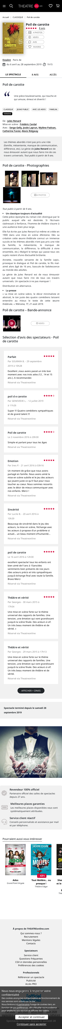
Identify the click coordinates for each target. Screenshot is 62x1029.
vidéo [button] (40, 323)
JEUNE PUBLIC (23, 109)
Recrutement (31, 936)
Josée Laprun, (30, 127)
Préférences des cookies (31, 965)
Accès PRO (31, 983)
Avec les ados (39, 109)
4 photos (35, 32)
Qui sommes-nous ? (31, 933)
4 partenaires (23, 1004)
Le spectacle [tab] (13, 74)
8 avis (42, 28)
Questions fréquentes (31, 958)
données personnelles (35, 961)
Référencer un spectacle (31, 977)
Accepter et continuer (31, 1017)
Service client (31, 955)
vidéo (33, 37)
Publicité (31, 980)
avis (32, 42)
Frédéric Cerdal (28, 124)
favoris (34, 46)
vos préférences (20, 1007)
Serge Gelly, (15, 127)
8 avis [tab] (35, 74)
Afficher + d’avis (31, 690)
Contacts (31, 943)
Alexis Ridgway (30, 130)
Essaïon (7, 59)
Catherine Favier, (12, 130)
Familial (53, 109)
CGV (17, 961)
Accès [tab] (53, 74)
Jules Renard (14, 120)
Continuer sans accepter (31, 1024)
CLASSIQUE (8, 109)
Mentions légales (31, 940)
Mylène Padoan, (47, 127)
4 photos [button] (40, 195)
